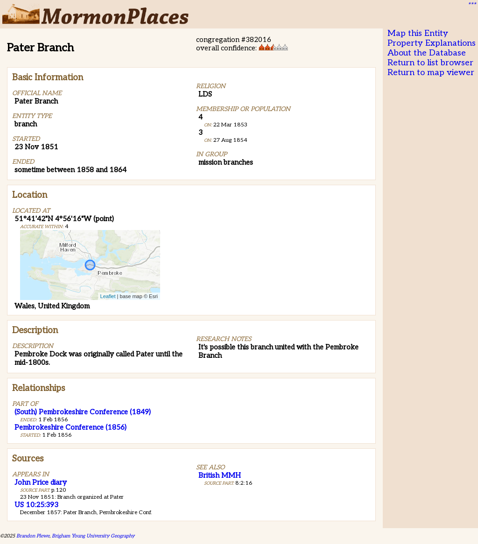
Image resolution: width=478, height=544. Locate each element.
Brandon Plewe (32, 536)
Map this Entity (417, 33)
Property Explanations (431, 43)
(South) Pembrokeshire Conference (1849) (82, 412)
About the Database (426, 53)
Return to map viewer (430, 72)
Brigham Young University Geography (93, 536)
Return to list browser (430, 63)
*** (471, 5)
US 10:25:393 (36, 505)
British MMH (219, 475)
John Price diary (40, 482)
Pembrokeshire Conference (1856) (70, 427)
